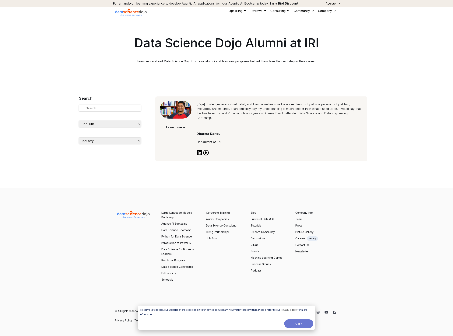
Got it (298, 323)
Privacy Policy (289, 309)
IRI (219, 142)
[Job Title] (110, 124)
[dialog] (226, 318)
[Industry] (110, 141)
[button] (238, 11)
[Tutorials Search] (110, 108)
